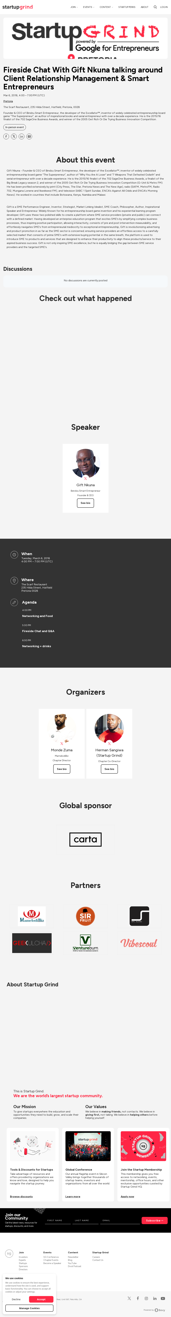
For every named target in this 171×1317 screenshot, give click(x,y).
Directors (23, 1269)
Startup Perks (126, 7)
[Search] (155, 7)
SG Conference (51, 1257)
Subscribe (153, 1220)
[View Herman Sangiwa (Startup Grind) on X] (109, 743)
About (144, 7)
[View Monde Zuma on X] (61, 743)
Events (87, 7)
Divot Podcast (74, 1266)
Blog (70, 1260)
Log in (164, 7)
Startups (23, 1263)
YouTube (72, 1263)
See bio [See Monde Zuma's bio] (62, 769)
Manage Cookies (29, 1308)
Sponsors (23, 1266)
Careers (96, 1257)
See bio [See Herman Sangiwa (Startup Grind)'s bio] (109, 769)
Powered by (154, 1310)
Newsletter (73, 1257)
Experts (22, 1260)
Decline (16, 1299)
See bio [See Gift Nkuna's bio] (85, 503)
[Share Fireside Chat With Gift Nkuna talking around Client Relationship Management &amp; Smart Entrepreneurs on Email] (29, 136)
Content (105, 7)
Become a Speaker (52, 1263)
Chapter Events (50, 1260)
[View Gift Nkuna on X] (85, 478)
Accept (41, 1299)
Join (73, 7)
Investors (23, 1257)
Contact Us (97, 1260)
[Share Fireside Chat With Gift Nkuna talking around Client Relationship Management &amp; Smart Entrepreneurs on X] (14, 136)
